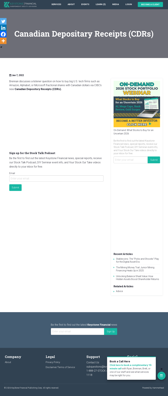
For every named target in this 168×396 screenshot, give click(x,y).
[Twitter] (3, 21)
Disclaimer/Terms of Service (60, 367)
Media (115, 4)
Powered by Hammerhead (153, 388)
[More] (3, 41)
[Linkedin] (3, 28)
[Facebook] (3, 34)
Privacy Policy (53, 362)
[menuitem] (56, 4)
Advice (119, 291)
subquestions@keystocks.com (104, 366)
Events (85, 4)
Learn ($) (101, 4)
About (71, 4)
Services (56, 4)
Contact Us (92, 362)
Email (12, 173)
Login (128, 4)
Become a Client (150, 4)
